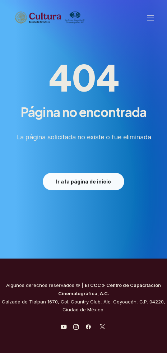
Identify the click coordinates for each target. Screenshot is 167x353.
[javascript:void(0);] (76, 328)
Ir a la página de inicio (83, 181)
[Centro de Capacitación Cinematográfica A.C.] (67, 18)
